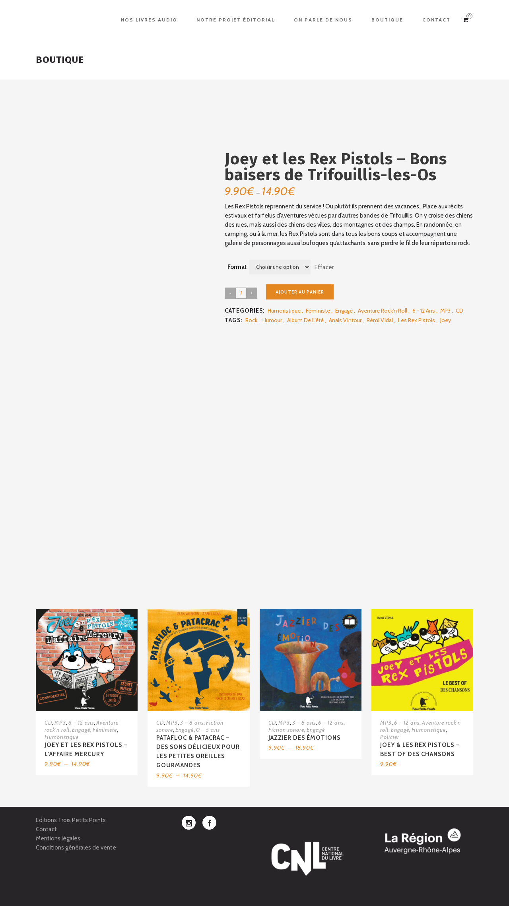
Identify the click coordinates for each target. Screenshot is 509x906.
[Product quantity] (241, 293)
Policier (389, 737)
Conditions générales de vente (76, 847)
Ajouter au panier (300, 292)
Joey (445, 320)
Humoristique (284, 310)
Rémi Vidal (380, 320)
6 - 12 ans (423, 310)
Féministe (318, 310)
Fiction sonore (286, 729)
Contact (46, 829)
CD (459, 310)
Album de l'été (305, 320)
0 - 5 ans (208, 729)
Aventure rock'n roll (382, 310)
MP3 (445, 310)
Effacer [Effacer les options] (324, 266)
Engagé (344, 310)
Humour (272, 320)
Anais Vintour (345, 320)
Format (237, 266)
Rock (251, 320)
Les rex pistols (416, 320)
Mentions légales (58, 838)
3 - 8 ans (192, 722)
